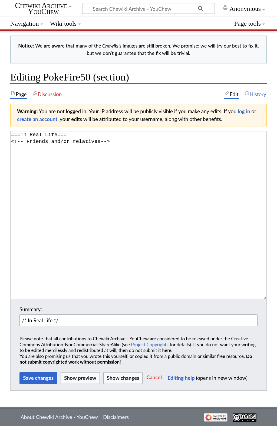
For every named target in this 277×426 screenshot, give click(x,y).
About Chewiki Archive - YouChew (59, 417)
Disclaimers (116, 417)
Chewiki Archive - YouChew (43, 9)
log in (244, 111)
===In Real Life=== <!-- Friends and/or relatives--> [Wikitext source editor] (138, 215)
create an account (37, 119)
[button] (154, 378)
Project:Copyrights (150, 344)
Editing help (181, 378)
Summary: (30, 309)
